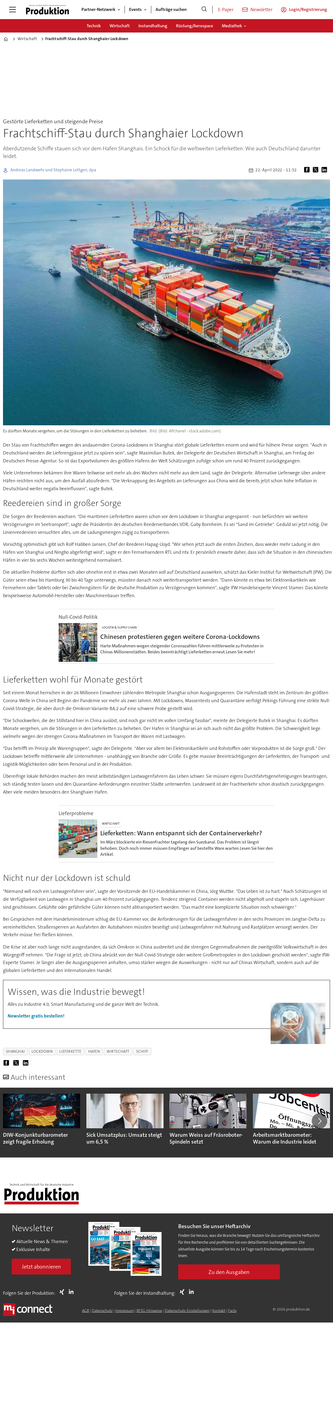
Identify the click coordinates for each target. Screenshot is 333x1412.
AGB (85, 1310)
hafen (94, 1051)
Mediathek (232, 26)
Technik (94, 26)
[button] (319, 1121)
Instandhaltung (152, 26)
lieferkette (70, 1051)
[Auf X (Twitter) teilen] (317, 170)
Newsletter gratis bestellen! (36, 1016)
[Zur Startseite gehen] (47, 9)
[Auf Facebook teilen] (308, 170)
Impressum (124, 1310)
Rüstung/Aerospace (194, 26)
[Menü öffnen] (12, 10)
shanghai (15, 1051)
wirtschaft (118, 1051)
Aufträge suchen (171, 9)
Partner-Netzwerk (98, 9)
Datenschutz (102, 1310)
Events (135, 9)
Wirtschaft (120, 26)
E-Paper (226, 10)
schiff (142, 1051)
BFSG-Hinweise (149, 1310)
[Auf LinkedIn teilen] (325, 170)
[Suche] (204, 9)
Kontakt (218, 1310)
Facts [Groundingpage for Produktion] (232, 1310)
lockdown (42, 1051)
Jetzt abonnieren (41, 1266)
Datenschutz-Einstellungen (187, 1310)
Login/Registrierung (308, 9)
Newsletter (261, 10)
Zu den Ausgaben (229, 1272)
